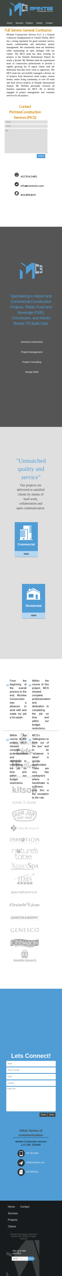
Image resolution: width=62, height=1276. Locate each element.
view (26, 553)
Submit (41, 156)
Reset (43, 1115)
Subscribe (31, 1259)
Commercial (26, 544)
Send (51, 1115)
